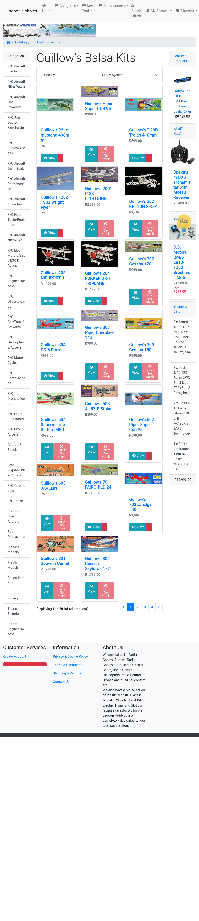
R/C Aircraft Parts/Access (16, 184)
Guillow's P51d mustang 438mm (55, 135)
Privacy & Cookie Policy (70, 656)
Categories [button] (65, 6)
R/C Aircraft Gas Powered (16, 102)
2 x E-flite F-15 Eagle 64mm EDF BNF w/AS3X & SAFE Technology (182, 418)
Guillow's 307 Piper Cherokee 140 (99, 332)
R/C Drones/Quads (17, 398)
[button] (159, 11)
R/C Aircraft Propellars (16, 201)
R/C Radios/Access (16, 148)
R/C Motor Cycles (15, 360)
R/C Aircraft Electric (16, 68)
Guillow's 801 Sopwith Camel (55, 561)
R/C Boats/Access (16, 378)
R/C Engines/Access (16, 281)
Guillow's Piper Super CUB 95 (99, 106)
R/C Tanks (15, 501)
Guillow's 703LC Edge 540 (140, 504)
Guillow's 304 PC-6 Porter (53, 347)
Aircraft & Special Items (15, 450)
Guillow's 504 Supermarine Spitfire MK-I (53, 424)
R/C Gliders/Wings (16, 301)
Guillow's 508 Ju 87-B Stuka (98, 406)
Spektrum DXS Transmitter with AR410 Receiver (181, 185)
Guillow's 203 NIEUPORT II (53, 275)
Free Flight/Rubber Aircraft (16, 470)
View (50, 158)
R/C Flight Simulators (16, 416)
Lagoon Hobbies (22, 10)
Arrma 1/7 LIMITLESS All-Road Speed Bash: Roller (182, 101)
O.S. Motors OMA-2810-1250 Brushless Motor (181, 262)
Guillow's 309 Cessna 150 (141, 347)
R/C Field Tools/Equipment (17, 220)
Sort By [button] (50, 75)
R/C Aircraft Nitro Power (16, 84)
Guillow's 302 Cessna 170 (141, 261)
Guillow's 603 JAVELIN (53, 486)
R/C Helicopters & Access (16, 342)
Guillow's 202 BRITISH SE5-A (143, 204)
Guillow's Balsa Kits (45, 42)
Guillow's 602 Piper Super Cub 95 (141, 424)
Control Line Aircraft (13, 516)
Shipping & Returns (67, 673)
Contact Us (61, 682)
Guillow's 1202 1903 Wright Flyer (54, 202)
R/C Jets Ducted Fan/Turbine (16, 125)
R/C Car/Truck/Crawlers (16, 322)
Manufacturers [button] (112, 6)
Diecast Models (13, 549)
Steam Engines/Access (16, 629)
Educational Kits (16, 580)
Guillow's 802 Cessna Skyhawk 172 (97, 563)
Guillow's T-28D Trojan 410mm (143, 132)
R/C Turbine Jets (16, 488)
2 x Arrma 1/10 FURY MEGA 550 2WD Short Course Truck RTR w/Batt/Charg (182, 339)
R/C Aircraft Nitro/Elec (16, 237)
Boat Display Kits (16, 534)
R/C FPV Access (14, 431)
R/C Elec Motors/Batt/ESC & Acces (16, 258)
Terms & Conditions (67, 665)
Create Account (14, 656)
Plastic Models (13, 565)
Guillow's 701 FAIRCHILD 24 (98, 485)
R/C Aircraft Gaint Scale (16, 165)
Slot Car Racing (13, 595)
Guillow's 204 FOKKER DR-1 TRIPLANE (98, 278)
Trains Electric (13, 611)
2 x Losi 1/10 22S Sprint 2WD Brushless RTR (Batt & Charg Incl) (181, 380)
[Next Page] (159, 607)
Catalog (21, 42)
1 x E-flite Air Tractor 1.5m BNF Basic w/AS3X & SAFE (181, 456)
